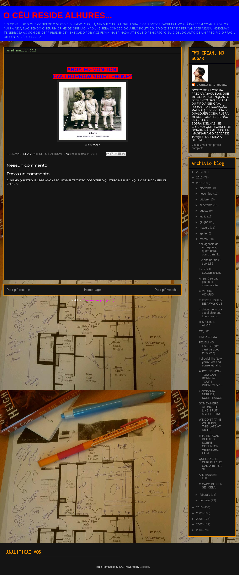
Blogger (144, 566)
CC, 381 (204, 331)
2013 (199, 171)
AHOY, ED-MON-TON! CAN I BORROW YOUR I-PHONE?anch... (211, 378)
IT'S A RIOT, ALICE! (207, 323)
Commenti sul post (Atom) (98, 300)
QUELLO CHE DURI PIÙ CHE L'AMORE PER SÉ (210, 464)
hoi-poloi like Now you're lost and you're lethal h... (210, 362)
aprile (203, 233)
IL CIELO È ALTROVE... (212, 84)
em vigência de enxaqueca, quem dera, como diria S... (210, 249)
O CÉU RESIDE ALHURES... (57, 15)
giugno (204, 222)
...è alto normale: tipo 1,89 (210, 261)
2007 (199, 524)
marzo (204, 239)
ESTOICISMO (208, 336)
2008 (199, 518)
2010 (199, 507)
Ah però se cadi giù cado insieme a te (209, 282)
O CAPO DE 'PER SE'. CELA (210, 485)
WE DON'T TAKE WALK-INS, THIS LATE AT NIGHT (210, 425)
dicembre (206, 188)
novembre (206, 193)
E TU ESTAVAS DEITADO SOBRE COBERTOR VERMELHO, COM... (209, 444)
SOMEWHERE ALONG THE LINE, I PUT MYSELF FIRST (211, 408)
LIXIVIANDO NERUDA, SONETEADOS (210, 394)
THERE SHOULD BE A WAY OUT (210, 302)
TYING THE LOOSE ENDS (210, 270)
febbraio (205, 494)
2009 (199, 513)
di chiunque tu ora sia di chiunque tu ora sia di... (210, 313)
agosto (204, 210)
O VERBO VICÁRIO (206, 292)
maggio (205, 227)
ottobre (204, 199)
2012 (199, 177)
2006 (199, 530)
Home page (92, 290)
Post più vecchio (166, 290)
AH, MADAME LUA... (208, 476)
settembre (206, 205)
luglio (203, 216)
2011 (199, 183)
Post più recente (18, 290)
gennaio (205, 500)
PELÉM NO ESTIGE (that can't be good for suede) (209, 347)
